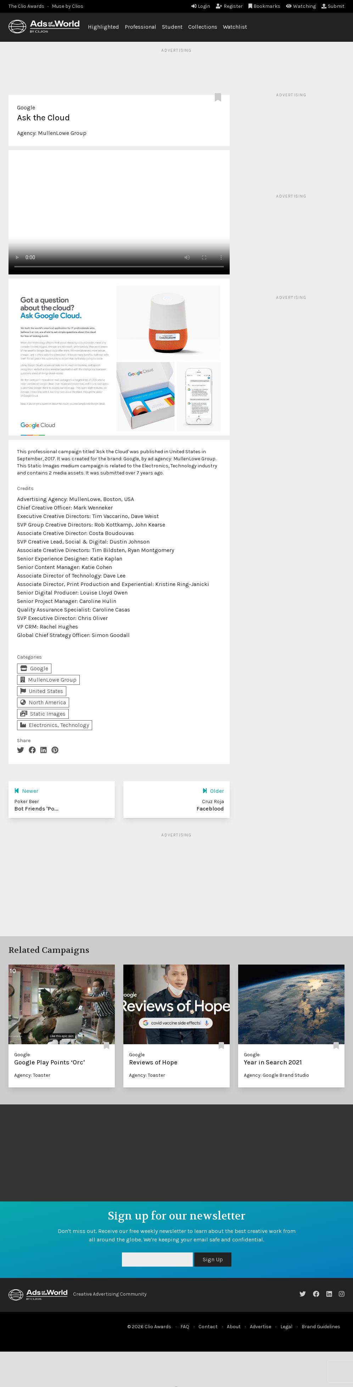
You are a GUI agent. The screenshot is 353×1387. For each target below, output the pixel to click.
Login (200, 6)
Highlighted (103, 26)
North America (43, 702)
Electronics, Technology (54, 725)
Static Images (43, 713)
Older (213, 791)
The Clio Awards (26, 6)
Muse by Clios (67, 6)
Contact (208, 1327)
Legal (286, 1327)
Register (229, 6)
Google (26, 107)
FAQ (184, 1327)
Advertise (260, 1327)
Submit (332, 6)
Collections (202, 26)
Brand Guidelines (321, 1327)
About (234, 1327)
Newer (26, 791)
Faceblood (210, 808)
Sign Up (213, 1259)
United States (41, 691)
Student (172, 26)
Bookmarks (264, 6)
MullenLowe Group (62, 133)
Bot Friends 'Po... (36, 808)
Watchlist (235, 26)
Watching (301, 6)
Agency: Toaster (32, 1075)
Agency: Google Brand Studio (276, 1075)
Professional (140, 26)
